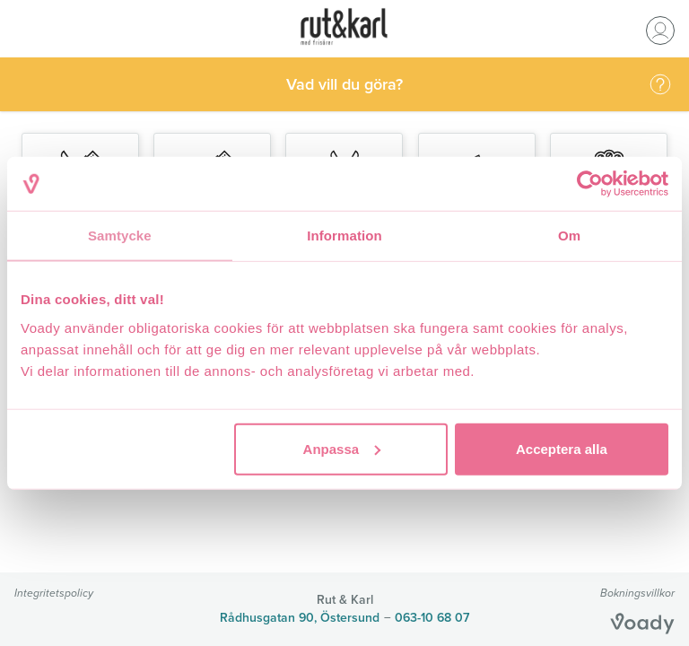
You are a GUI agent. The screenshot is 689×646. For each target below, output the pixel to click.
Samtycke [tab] (120, 235)
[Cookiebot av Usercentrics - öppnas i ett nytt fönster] (589, 183)
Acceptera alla (561, 448)
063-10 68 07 (432, 617)
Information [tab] (344, 235)
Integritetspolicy (53, 592)
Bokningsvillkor (637, 592)
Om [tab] (569, 235)
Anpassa (342, 448)
